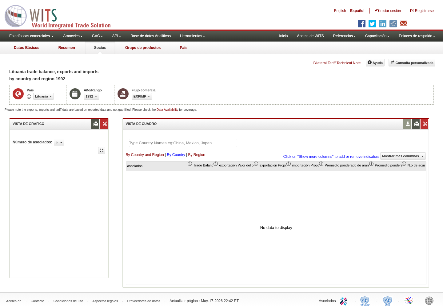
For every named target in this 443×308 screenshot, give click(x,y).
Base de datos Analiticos (150, 36)
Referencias (344, 36)
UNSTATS (387, 300)
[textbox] (183, 143)
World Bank (431, 300)
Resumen (66, 48)
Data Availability (168, 109)
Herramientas (192, 36)
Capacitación (377, 36)
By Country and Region (145, 155)
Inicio (283, 36)
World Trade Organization (409, 300)
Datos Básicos (26, 48)
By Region (196, 155)
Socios (100, 48)
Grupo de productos (143, 48)
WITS (61, 15)
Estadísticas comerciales (31, 36)
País (183, 48)
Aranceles (72, 36)
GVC (97, 36)
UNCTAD (366, 300)
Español (357, 11)
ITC (344, 300)
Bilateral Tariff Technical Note (337, 63)
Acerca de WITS (310, 36)
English (340, 11)
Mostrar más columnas (403, 156)
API (116, 36)
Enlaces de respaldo (417, 36)
